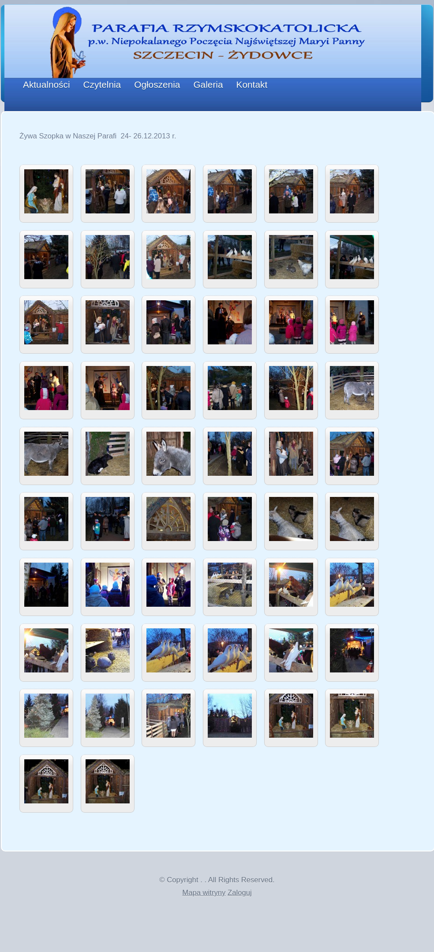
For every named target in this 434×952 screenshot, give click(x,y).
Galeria (208, 84)
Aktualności (46, 84)
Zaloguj (240, 893)
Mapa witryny (203, 893)
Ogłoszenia (157, 84)
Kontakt (252, 84)
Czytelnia (102, 84)
